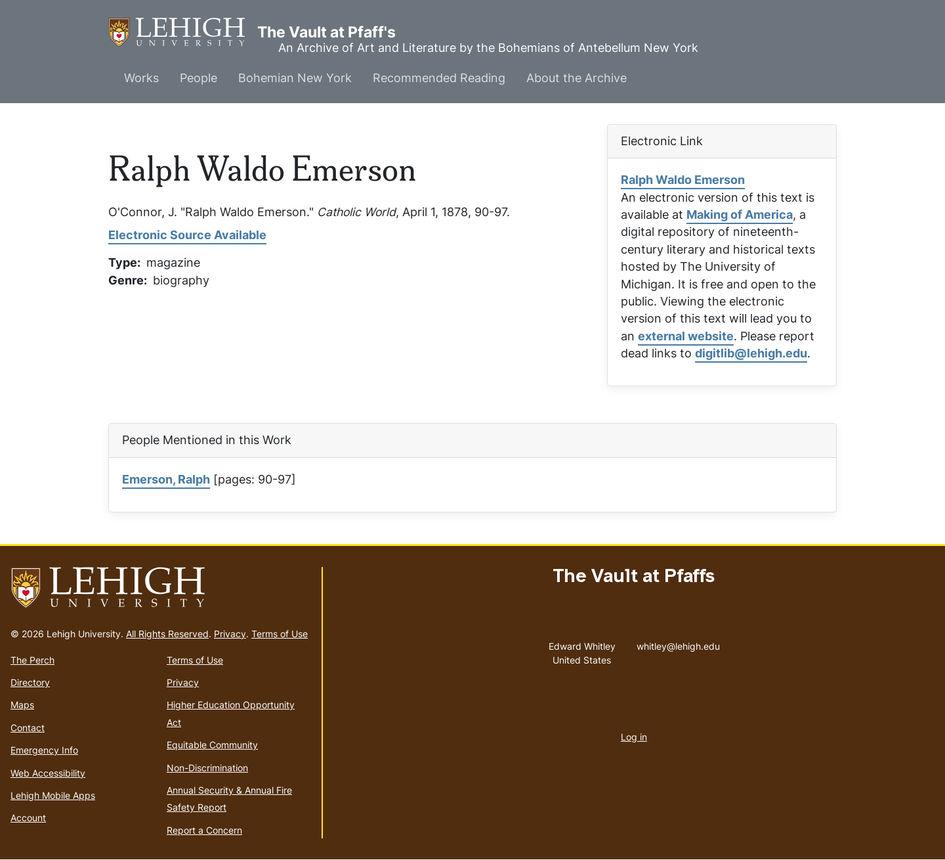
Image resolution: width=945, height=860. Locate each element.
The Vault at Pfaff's (182, 32)
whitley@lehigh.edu (678, 643)
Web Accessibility (47, 773)
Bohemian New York (295, 78)
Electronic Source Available (187, 235)
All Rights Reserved (167, 633)
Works (141, 78)
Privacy (230, 633)
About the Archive (576, 78)
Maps (22, 704)
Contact (27, 727)
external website (686, 336)
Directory (30, 682)
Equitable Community (212, 744)
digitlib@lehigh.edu (751, 353)
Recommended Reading (439, 78)
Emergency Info (44, 750)
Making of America (739, 214)
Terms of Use (279, 633)
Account (28, 817)
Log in (634, 737)
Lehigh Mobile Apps (52, 795)
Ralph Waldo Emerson (683, 179)
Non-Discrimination (207, 767)
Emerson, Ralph (166, 479)
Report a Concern (204, 830)
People (198, 78)
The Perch (32, 660)
